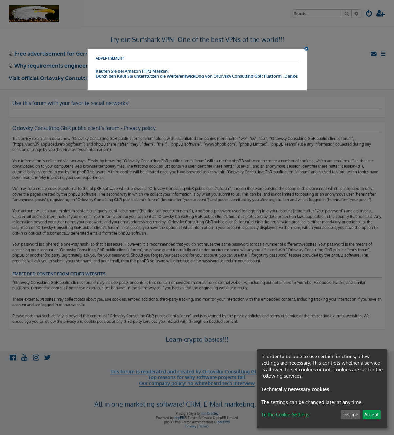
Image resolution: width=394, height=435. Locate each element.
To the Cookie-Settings (285, 414)
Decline (350, 414)
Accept (371, 414)
